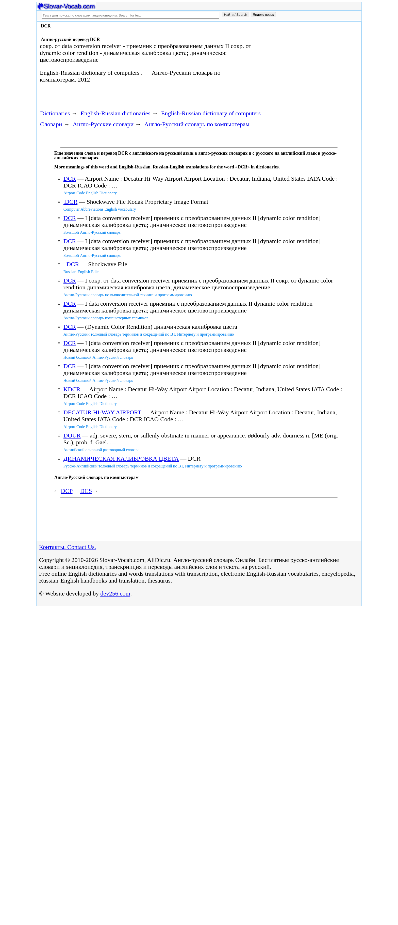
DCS (86, 491)
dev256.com (115, 593)
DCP (67, 491)
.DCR (70, 201)
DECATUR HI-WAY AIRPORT (102, 412)
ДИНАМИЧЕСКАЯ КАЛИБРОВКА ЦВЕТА (121, 458)
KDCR (71, 389)
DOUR (72, 435)
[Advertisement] (302, 64)
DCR (69, 178)
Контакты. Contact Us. (67, 547)
